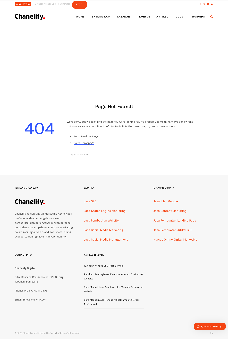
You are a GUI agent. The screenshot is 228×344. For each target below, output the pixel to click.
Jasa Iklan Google (166, 201)
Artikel (162, 16)
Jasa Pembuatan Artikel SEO (173, 230)
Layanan (123, 16)
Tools (178, 16)
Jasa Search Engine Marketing (105, 211)
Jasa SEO (90, 201)
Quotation (79, 4)
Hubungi (198, 16)
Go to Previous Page (86, 136)
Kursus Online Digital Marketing (176, 239)
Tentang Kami (100, 16)
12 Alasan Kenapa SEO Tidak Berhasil (52, 4)
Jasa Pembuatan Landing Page (175, 220)
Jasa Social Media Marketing (103, 230)
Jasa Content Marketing (170, 211)
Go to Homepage (84, 143)
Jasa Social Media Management (106, 239)
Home (80, 16)
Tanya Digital (56, 333)
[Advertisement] (114, 65)
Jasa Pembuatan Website (101, 220)
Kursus (145, 16)
